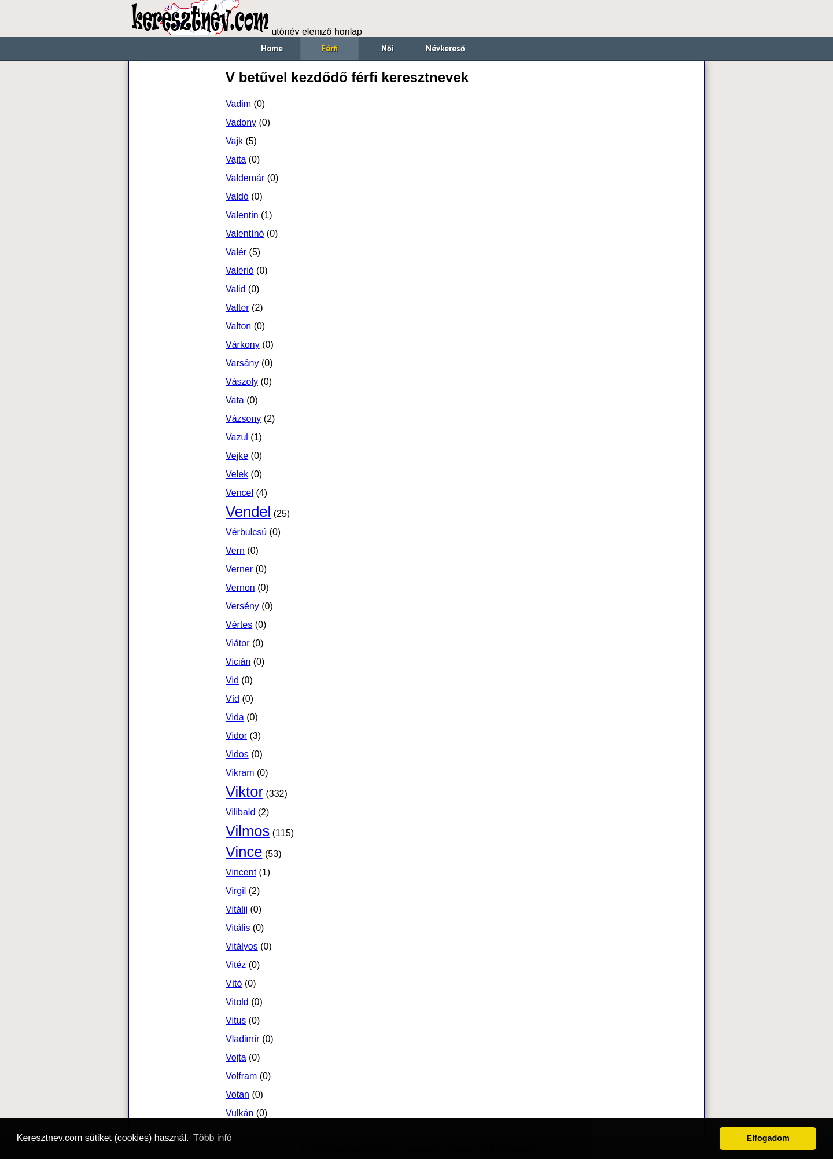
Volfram (241, 1076)
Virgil (236, 891)
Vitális (238, 928)
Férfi (329, 48)
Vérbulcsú (246, 532)
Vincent (241, 872)
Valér (236, 252)
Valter (237, 307)
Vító (234, 983)
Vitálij (237, 909)
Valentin (242, 215)
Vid (232, 680)
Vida (235, 717)
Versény (242, 606)
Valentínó (245, 233)
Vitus (236, 1020)
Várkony (243, 344)
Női (387, 48)
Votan (237, 1094)
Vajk (234, 141)
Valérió (240, 270)
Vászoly (242, 382)
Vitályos (242, 946)
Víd (232, 699)
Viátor (238, 643)
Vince (244, 852)
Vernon (240, 588)
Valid (235, 289)
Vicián (238, 662)
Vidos (237, 754)
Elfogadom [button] (768, 1138)
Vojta (236, 1057)
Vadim (238, 104)
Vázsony (243, 419)
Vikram (240, 773)
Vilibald (240, 812)
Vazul (237, 437)
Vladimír (243, 1039)
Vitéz (236, 965)
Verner (239, 569)
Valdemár (245, 178)
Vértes (239, 625)
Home (272, 48)
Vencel (239, 493)
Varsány (242, 363)
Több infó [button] (212, 1138)
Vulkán (239, 1113)
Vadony (241, 122)
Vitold (237, 1002)
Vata (235, 400)
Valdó (237, 196)
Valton (238, 326)
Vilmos (248, 831)
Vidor (236, 736)
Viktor (244, 791)
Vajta (236, 159)
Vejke (237, 456)
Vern (235, 550)
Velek (237, 474)
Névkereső (445, 48)
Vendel (248, 511)
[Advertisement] (176, 240)
